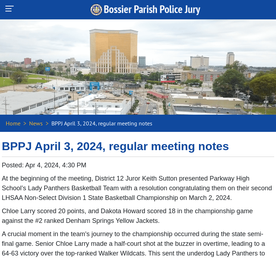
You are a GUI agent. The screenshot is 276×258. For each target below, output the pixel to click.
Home (13, 123)
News (36, 123)
